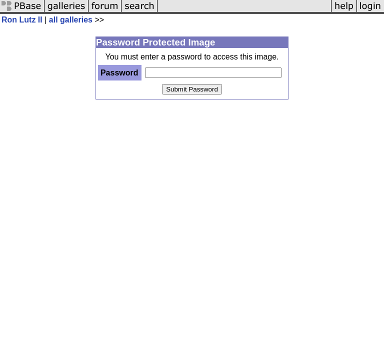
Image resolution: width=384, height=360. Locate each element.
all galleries (70, 20)
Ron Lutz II (22, 20)
